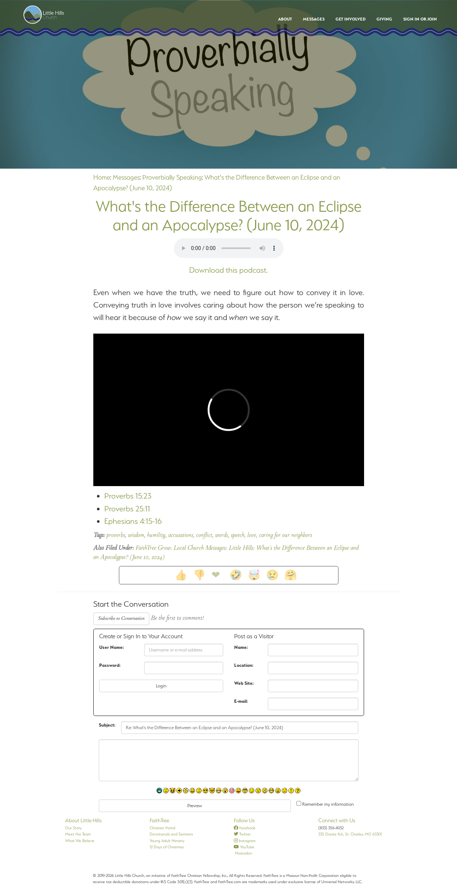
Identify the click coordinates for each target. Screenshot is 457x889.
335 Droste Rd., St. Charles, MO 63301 (350, 834)
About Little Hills (83, 820)
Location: (243, 665)
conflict (204, 535)
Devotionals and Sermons (171, 834)
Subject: (107, 725)
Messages (314, 19)
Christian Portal (162, 828)
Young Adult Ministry (167, 840)
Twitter (242, 834)
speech (237, 535)
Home (101, 177)
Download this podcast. (228, 270)
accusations (180, 535)
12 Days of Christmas (167, 847)
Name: (241, 647)
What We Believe (79, 840)
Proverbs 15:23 (127, 495)
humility (156, 535)
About (285, 19)
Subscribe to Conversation (121, 618)
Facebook (244, 828)
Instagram (244, 840)
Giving (384, 19)
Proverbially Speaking (172, 177)
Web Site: (244, 683)
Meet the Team (78, 834)
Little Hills (241, 548)
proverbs (115, 535)
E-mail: (241, 701)
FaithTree (159, 820)
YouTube (244, 847)
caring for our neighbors (285, 535)
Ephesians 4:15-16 (133, 521)
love (251, 535)
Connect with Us (336, 820)
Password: (109, 665)
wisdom (136, 535)
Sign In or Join (420, 19)
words (221, 535)
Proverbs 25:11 (127, 508)
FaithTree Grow (153, 548)
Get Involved (351, 19)
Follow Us (244, 820)
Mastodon (243, 853)
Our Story (73, 828)
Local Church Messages (199, 548)
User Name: (111, 647)
